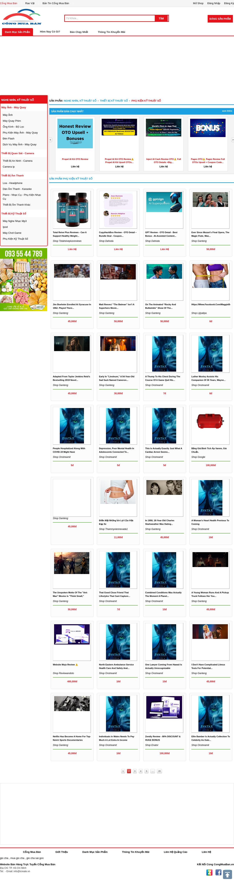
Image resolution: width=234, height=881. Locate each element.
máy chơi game (12, 232)
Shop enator (151, 745)
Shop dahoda (106, 241)
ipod (5, 226)
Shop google (198, 457)
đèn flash (8, 138)
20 (159, 771)
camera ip (9, 166)
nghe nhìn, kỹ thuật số (17, 99)
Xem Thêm (227, 111)
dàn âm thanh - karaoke (17, 188)
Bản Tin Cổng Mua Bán (55, 3)
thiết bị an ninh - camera (17, 160)
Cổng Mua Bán (8, 3)
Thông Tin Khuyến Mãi (111, 32)
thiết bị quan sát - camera (17, 153)
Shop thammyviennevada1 (113, 529)
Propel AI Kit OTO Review (75, 159)
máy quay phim (12, 120)
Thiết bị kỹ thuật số (13, 213)
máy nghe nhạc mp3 (15, 221)
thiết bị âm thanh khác (16, 204)
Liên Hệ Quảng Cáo (175, 851)
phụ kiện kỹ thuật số (15, 238)
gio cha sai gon (34, 858)
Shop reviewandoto (63, 673)
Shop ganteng (198, 241)
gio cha (4, 858)
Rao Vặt (30, 3)
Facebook (218, 872)
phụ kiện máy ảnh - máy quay (20, 132)
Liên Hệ (206, 851)
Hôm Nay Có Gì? (50, 31)
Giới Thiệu (61, 851)
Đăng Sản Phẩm (220, 18)
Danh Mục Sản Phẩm (17, 32)
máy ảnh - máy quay (13, 107)
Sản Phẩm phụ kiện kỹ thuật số (70, 178)
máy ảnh (8, 114)
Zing (209, 872)
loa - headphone (12, 183)
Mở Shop (198, 3)
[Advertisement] (117, 65)
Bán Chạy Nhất (79, 32)
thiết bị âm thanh (12, 175)
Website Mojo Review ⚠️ (65, 664)
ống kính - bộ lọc (13, 126)
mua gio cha (17, 858)
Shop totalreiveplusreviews (67, 241)
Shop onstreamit (154, 385)
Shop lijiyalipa (198, 313)
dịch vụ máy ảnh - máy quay (19, 144)
